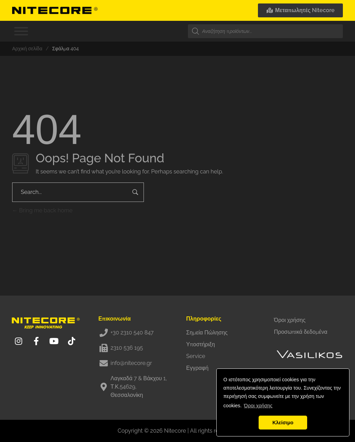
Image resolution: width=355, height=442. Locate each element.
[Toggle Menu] (21, 31)
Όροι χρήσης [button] (258, 405)
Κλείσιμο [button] (283, 422)
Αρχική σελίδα (27, 48)
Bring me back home (42, 210)
